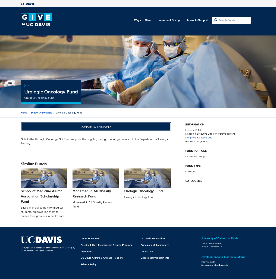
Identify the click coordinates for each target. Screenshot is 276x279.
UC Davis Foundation (153, 238)
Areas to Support (197, 20)
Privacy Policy (88, 264)
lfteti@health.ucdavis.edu (198, 137)
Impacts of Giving (169, 20)
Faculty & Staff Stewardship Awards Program (106, 245)
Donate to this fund (96, 127)
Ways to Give (142, 20)
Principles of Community (155, 245)
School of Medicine (41, 112)
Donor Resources (90, 238)
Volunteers (87, 251)
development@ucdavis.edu (214, 265)
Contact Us (147, 251)
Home (24, 112)
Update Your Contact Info (155, 257)
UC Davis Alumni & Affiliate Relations (102, 257)
